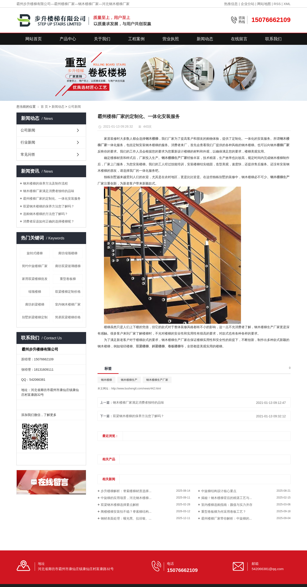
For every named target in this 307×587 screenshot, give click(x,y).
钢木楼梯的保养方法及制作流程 (45, 183)
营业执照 (170, 39)
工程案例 (136, 39)
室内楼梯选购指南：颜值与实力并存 (226, 505)
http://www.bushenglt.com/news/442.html (136, 388)
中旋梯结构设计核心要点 (218, 491)
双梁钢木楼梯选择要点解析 (120, 505)
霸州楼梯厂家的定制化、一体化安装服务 (52, 198)
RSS (277, 4)
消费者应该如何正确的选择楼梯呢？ (48, 221)
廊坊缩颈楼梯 (67, 253)
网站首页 (33, 39)
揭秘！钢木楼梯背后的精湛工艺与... (226, 498)
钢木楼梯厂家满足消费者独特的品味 (48, 191)
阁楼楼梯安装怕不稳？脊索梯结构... (126, 511)
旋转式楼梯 (35, 253)
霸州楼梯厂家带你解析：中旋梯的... (226, 518)
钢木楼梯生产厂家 (157, 379)
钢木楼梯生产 (129, 379)
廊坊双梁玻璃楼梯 (68, 266)
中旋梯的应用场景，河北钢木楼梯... (126, 498)
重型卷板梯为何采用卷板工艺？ (223, 511)
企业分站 (247, 4)
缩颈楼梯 (34, 291)
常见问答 (28, 154)
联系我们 (273, 39)
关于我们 (102, 39)
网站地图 (264, 4)
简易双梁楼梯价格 (68, 317)
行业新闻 (28, 142)
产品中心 (68, 39)
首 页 (44, 106)
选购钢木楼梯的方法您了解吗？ (45, 214)
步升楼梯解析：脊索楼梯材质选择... (126, 491)
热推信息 (231, 4)
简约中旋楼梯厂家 (35, 266)
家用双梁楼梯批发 (35, 279)
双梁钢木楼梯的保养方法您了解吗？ (48, 206)
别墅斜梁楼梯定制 (35, 317)
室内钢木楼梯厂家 (68, 304)
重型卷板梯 (68, 279)
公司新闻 (74, 106)
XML (287, 4)
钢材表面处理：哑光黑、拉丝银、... (126, 518)
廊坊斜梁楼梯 (34, 304)
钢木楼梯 (106, 379)
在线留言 (239, 39)
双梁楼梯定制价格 (68, 291)
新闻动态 (205, 39)
